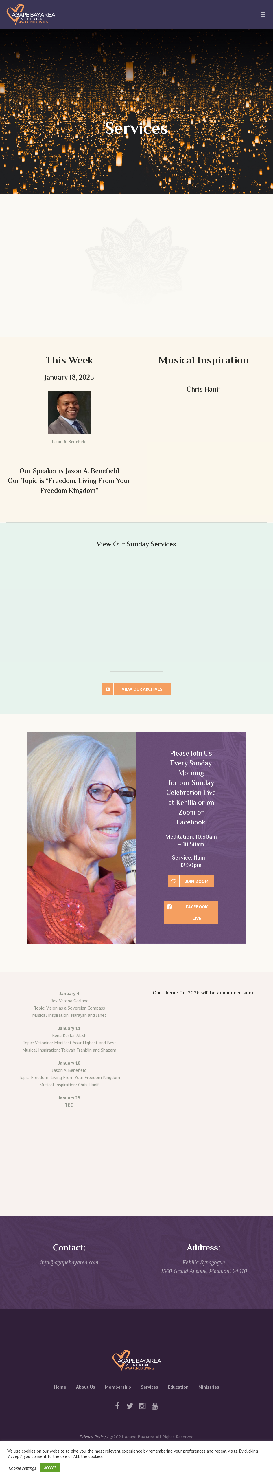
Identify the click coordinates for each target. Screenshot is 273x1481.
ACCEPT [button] (50, 1467)
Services (149, 1387)
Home (60, 1387)
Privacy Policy (93, 1437)
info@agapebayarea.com (69, 1262)
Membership (118, 1387)
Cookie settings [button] (22, 1468)
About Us (85, 1387)
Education (178, 1387)
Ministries (208, 1387)
